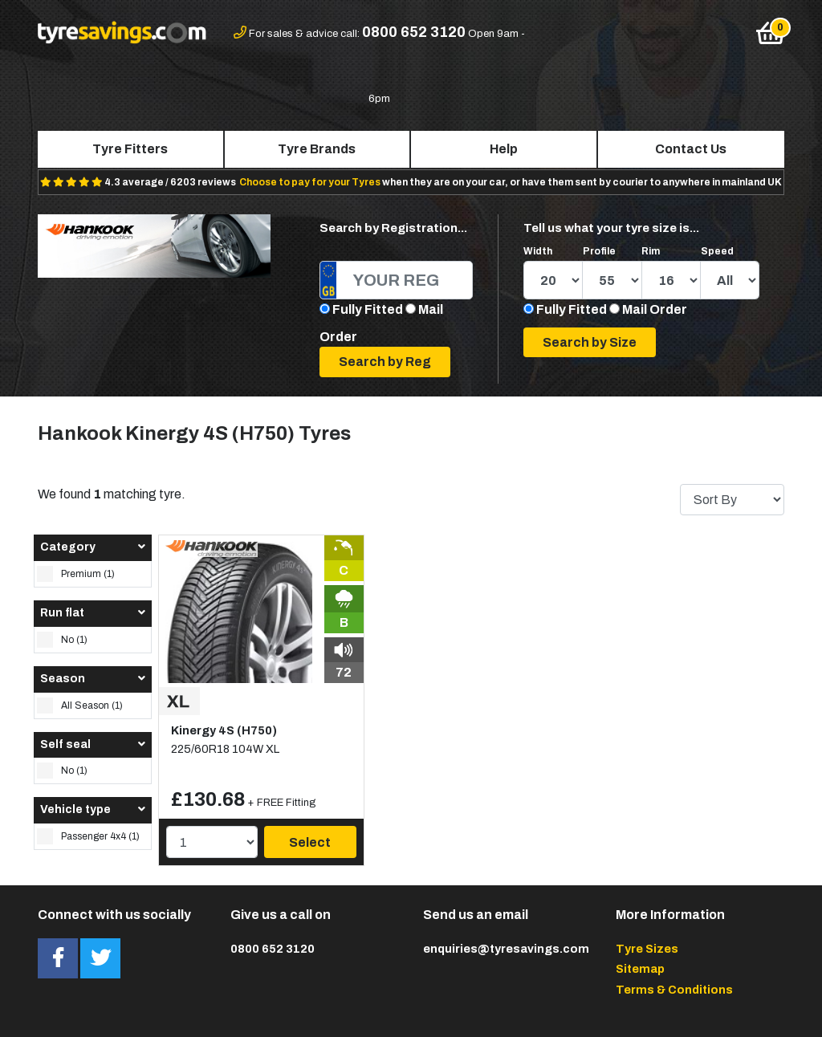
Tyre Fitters (130, 149)
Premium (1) (76, 574)
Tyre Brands (317, 149)
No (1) (62, 640)
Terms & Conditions (674, 989)
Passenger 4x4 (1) (88, 836)
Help (504, 149)
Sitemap (640, 968)
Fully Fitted (367, 309)
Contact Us (690, 149)
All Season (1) (80, 705)
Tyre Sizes (647, 948)
